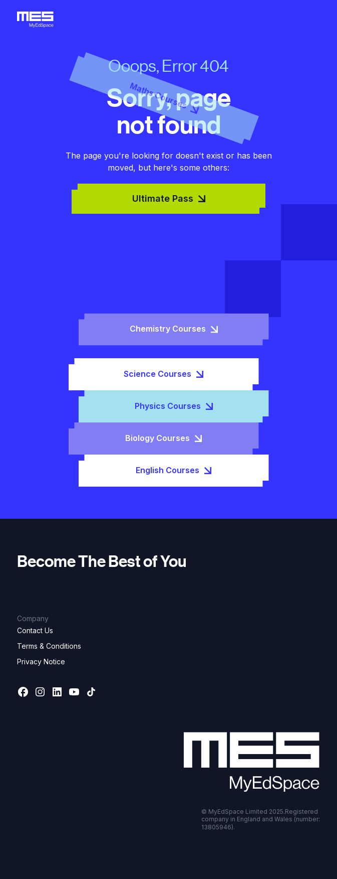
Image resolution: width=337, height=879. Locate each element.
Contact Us (35, 630)
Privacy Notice (41, 661)
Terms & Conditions (49, 646)
